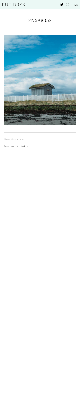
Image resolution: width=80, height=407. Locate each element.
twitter (25, 146)
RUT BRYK (14, 4)
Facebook (9, 146)
